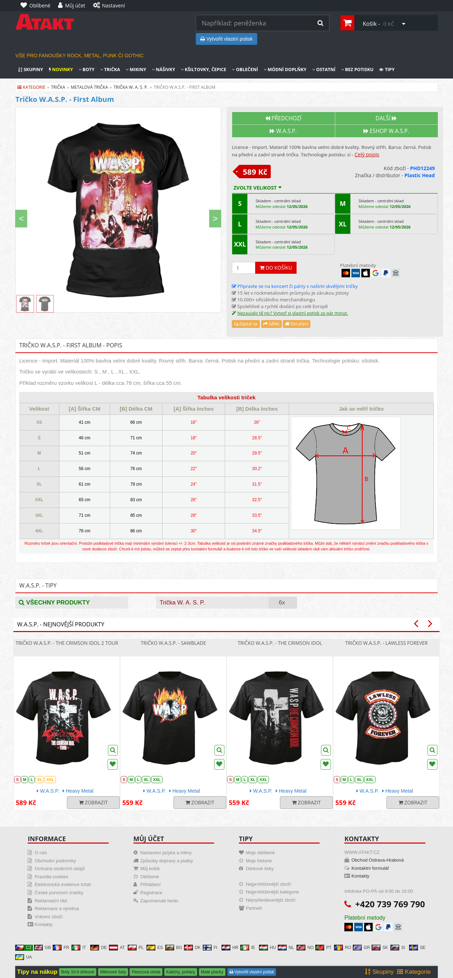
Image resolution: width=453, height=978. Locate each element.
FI (210, 947)
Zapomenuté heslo (159, 900)
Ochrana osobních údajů (60, 868)
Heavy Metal (78, 791)
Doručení (296, 324)
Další (386, 118)
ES (155, 947)
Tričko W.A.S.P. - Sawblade (173, 643)
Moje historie (259, 860)
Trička (110, 69)
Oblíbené (149, 876)
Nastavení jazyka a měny (165, 852)
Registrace (151, 892)
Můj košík (150, 868)
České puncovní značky (59, 892)
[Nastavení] (110, 5)
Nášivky (163, 69)
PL (136, 947)
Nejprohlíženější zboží (268, 884)
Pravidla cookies (51, 876)
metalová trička (89, 87)
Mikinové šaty (113, 972)
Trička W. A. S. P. (182, 602)
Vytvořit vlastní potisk (226, 39)
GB (42, 947)
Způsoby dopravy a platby (166, 860)
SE (417, 947)
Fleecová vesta (146, 972)
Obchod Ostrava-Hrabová (377, 860)
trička (58, 87)
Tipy (387, 69)
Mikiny (136, 69)
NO (305, 947)
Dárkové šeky (260, 868)
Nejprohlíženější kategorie (272, 892)
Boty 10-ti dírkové (77, 972)
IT (78, 947)
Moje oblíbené (260, 852)
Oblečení (245, 69)
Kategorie (31, 87)
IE (247, 947)
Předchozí (283, 118)
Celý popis (367, 154)
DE (98, 947)
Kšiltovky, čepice (203, 69)
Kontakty (44, 924)
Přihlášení (150, 884)
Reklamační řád (51, 900)
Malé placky (212, 972)
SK (380, 947)
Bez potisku (357, 69)
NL (286, 947)
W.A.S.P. (283, 131)
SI (397, 947)
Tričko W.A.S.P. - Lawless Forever (386, 643)
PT (323, 947)
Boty (86, 69)
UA (23, 957)
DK (192, 947)
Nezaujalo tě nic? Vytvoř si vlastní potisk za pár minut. (292, 313)
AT (117, 947)
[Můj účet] (73, 5)
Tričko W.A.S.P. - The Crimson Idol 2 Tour (67, 643)
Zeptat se (246, 324)
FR (61, 947)
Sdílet (271, 324)
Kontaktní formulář (370, 868)
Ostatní (324, 69)
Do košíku (276, 267)
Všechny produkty (54, 602)
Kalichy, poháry (180, 972)
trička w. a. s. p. (131, 87)
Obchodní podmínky (55, 860)
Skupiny (30, 69)
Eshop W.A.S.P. (386, 131)
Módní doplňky (285, 69)
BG (173, 947)
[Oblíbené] (37, 5)
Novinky (61, 69)
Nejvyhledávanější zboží (271, 900)
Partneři (254, 908)
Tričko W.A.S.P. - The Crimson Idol (280, 643)
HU (267, 947)
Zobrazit (93, 802)
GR (361, 947)
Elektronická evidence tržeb (63, 884)
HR (230, 947)
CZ (23, 947)
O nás (41, 852)
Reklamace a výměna (57, 908)
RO (342, 947)
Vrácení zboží (49, 916)
